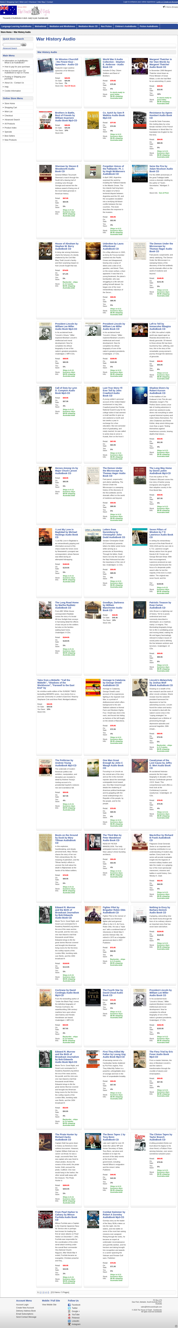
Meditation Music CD (88, 26)
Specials (8, 132)
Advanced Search (10, 48)
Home (2, 2)
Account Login (22, 1305)
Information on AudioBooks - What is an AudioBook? (17, 62)
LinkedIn (75, 1321)
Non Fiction (106, 26)
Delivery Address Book (26, 1311)
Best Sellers (10, 136)
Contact (50, 2)
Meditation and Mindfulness (62, 26)
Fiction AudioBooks (149, 26)
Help (7, 87)
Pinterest (75, 1318)
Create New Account (25, 1308)
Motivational (40, 26)
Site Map (41, 2)
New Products (11, 140)
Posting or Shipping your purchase (15, 78)
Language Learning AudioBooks (16, 26)
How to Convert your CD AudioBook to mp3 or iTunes (17, 72)
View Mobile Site (49, 1305)
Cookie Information (13, 91)
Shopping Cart (12, 2)
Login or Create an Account (167, 2)
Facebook (76, 1305)
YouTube (75, 1314)
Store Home (6, 32)
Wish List (23, 2)
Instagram (76, 1324)
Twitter (75, 1308)
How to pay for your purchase (17, 67)
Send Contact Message (26, 1317)
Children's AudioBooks (125, 26)
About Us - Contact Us (14, 83)
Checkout (32, 2)
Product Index (11, 128)
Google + (76, 1311)
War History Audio (22, 32)
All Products (10, 124)
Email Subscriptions (24, 1314)
